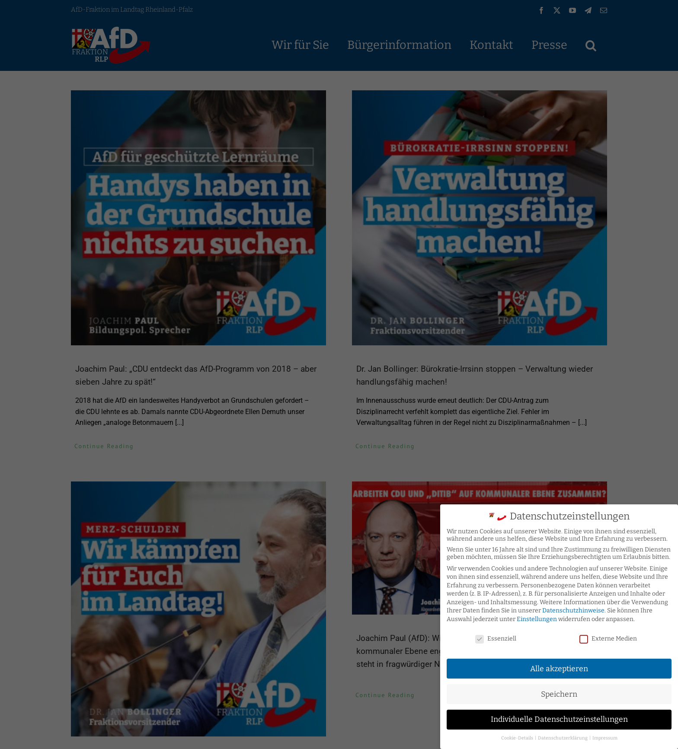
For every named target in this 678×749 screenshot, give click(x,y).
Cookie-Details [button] (517, 738)
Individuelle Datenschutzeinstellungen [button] (559, 719)
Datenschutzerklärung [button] (563, 738)
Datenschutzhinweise (573, 610)
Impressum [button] (604, 738)
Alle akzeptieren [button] (559, 668)
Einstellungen (537, 619)
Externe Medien (608, 638)
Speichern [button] (559, 693)
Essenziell (495, 638)
